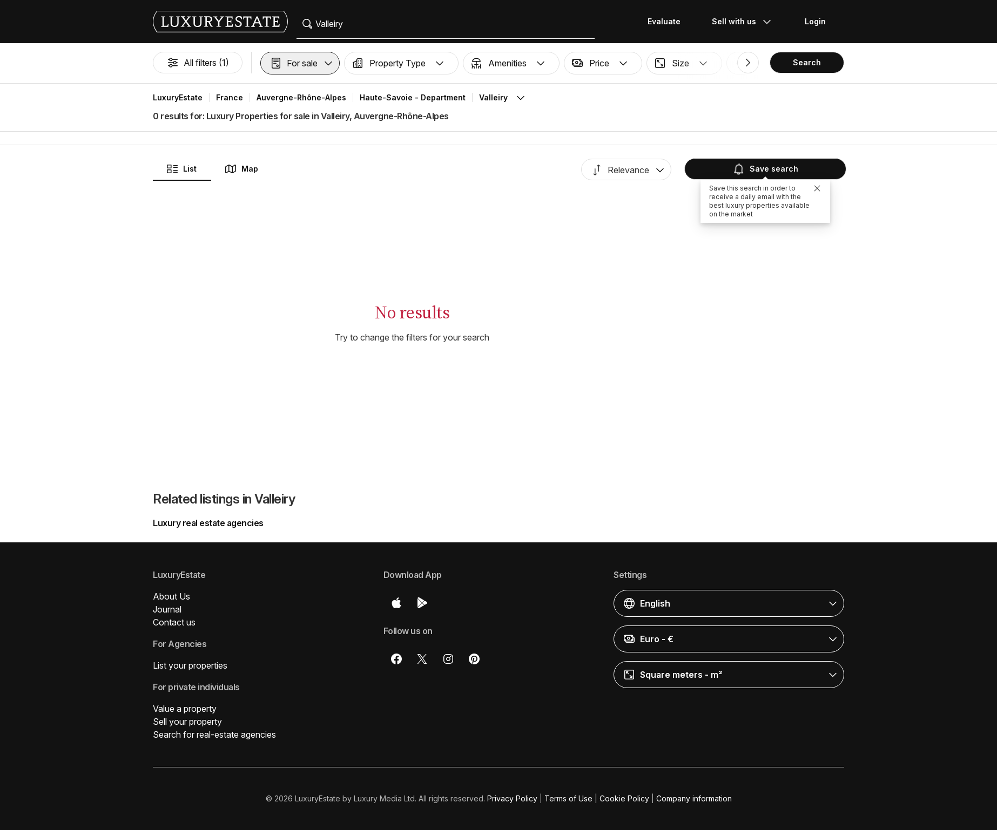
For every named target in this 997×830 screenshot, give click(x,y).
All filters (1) (197, 62)
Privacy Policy (512, 798)
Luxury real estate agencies (208, 523)
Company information (694, 798)
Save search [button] (765, 168)
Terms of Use (568, 798)
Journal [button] (167, 609)
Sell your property (187, 721)
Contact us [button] (174, 622)
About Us (171, 596)
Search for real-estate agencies (214, 734)
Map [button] (241, 168)
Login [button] (815, 21)
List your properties (190, 665)
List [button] (181, 168)
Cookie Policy (624, 798)
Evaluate (664, 21)
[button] (300, 63)
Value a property (185, 708)
